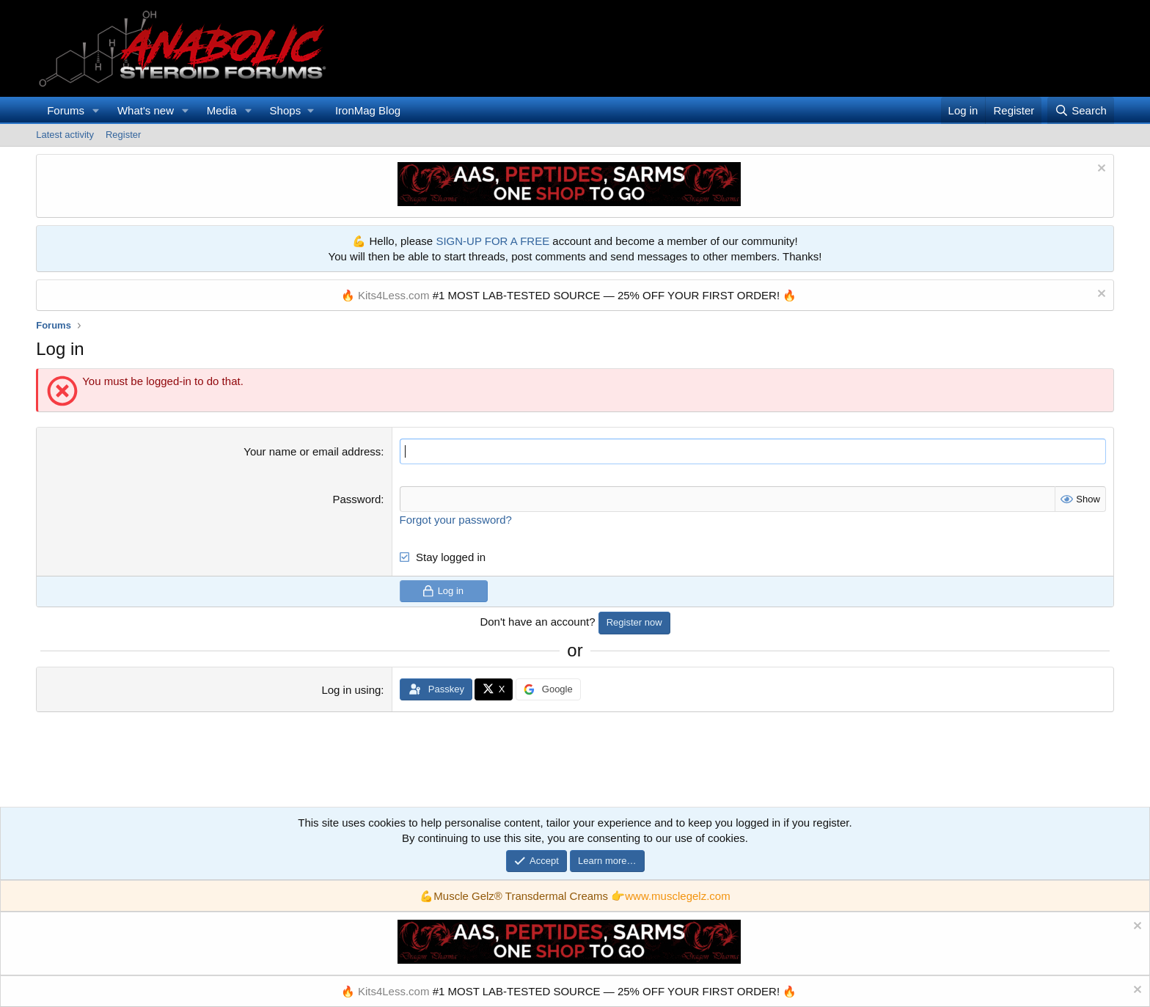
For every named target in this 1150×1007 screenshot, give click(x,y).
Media (222, 110)
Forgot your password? (456, 519)
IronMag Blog (367, 110)
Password (356, 499)
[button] (96, 110)
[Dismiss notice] (1100, 169)
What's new (145, 110)
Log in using (351, 690)
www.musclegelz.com (677, 896)
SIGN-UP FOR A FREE (492, 241)
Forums (65, 110)
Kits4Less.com (394, 295)
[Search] (1080, 110)
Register (123, 134)
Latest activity (65, 134)
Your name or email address (312, 451)
